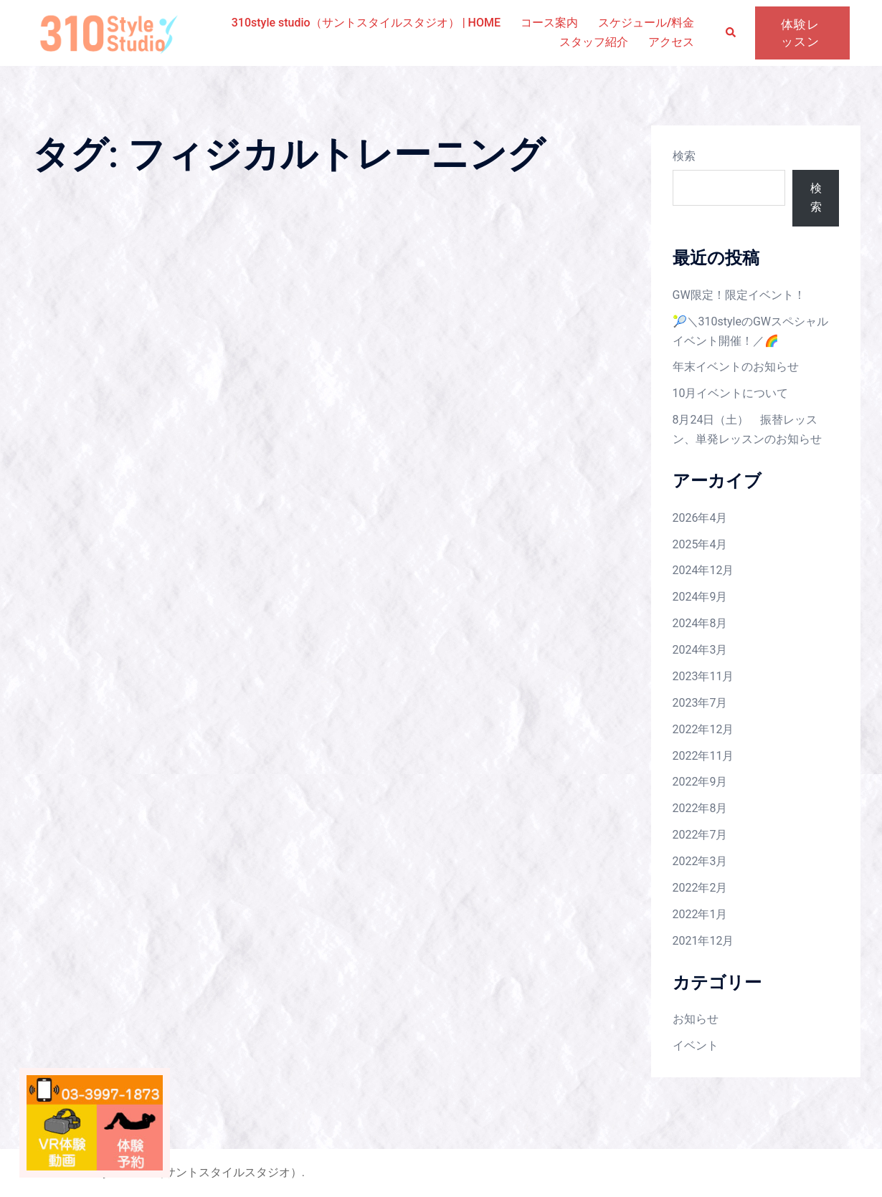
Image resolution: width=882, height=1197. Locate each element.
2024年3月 (700, 650)
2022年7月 (700, 834)
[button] (731, 33)
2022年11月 (703, 756)
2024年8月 (700, 623)
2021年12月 (703, 941)
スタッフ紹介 (593, 42)
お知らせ (696, 1019)
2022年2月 (700, 888)
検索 (684, 156)
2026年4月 (700, 518)
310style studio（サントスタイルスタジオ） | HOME (366, 22)
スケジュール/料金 (646, 22)
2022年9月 (700, 781)
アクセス (671, 42)
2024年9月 (700, 597)
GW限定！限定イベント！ (739, 295)
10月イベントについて (731, 393)
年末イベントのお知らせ (736, 366)
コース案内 (549, 22)
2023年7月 (700, 703)
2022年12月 (703, 729)
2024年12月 (703, 570)
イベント (696, 1045)
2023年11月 (703, 676)
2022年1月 (700, 914)
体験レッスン (800, 33)
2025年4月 (700, 544)
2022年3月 (700, 861)
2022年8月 (700, 808)
